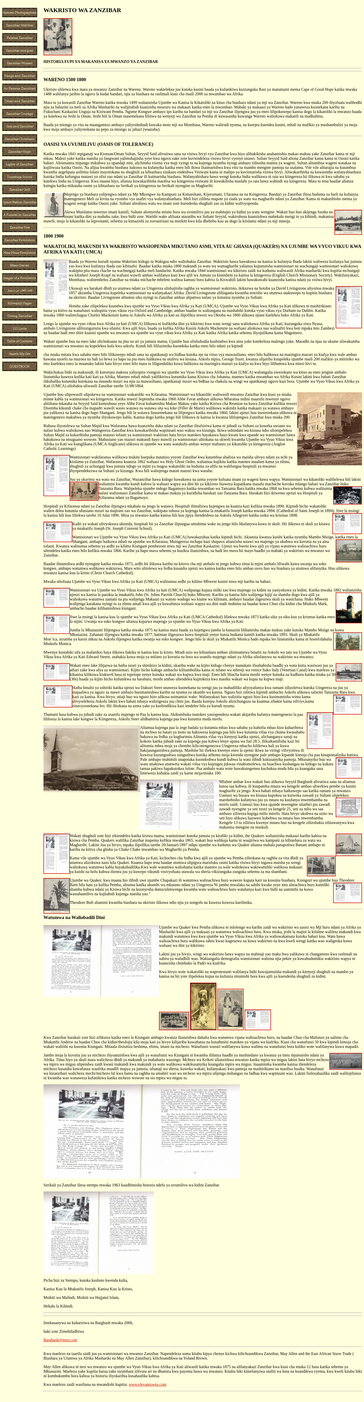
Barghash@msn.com (60, 1340)
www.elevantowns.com (147, 1384)
